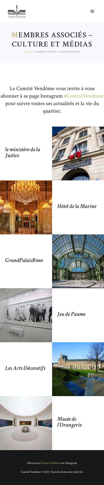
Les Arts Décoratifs (25, 368)
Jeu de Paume (71, 314)
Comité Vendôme (50, 463)
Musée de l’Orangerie (69, 422)
